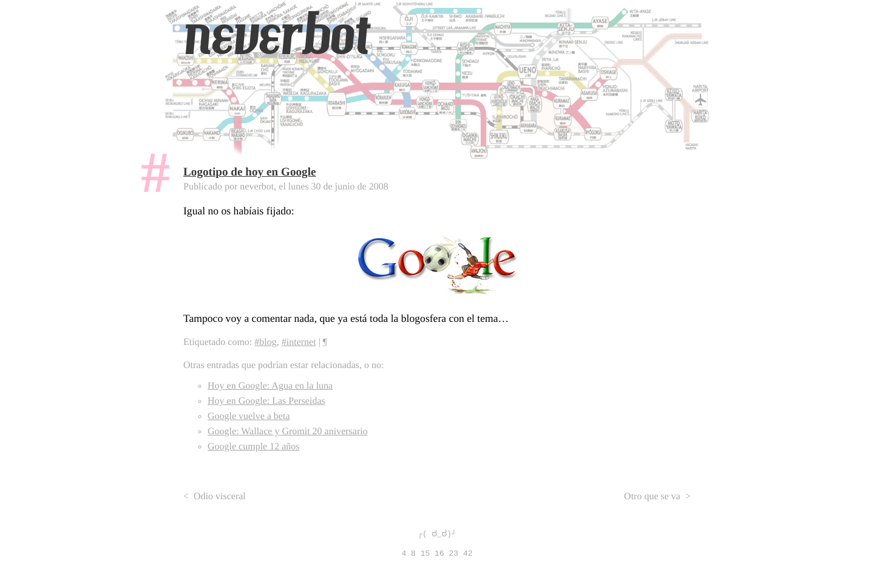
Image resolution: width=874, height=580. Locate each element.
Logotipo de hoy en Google (249, 172)
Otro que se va (652, 496)
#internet (299, 342)
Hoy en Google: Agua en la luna (270, 386)
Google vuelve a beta (249, 416)
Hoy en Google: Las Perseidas (266, 401)
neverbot (276, 34)
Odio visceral (220, 496)
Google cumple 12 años (254, 447)
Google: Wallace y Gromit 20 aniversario (288, 431)
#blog (265, 342)
